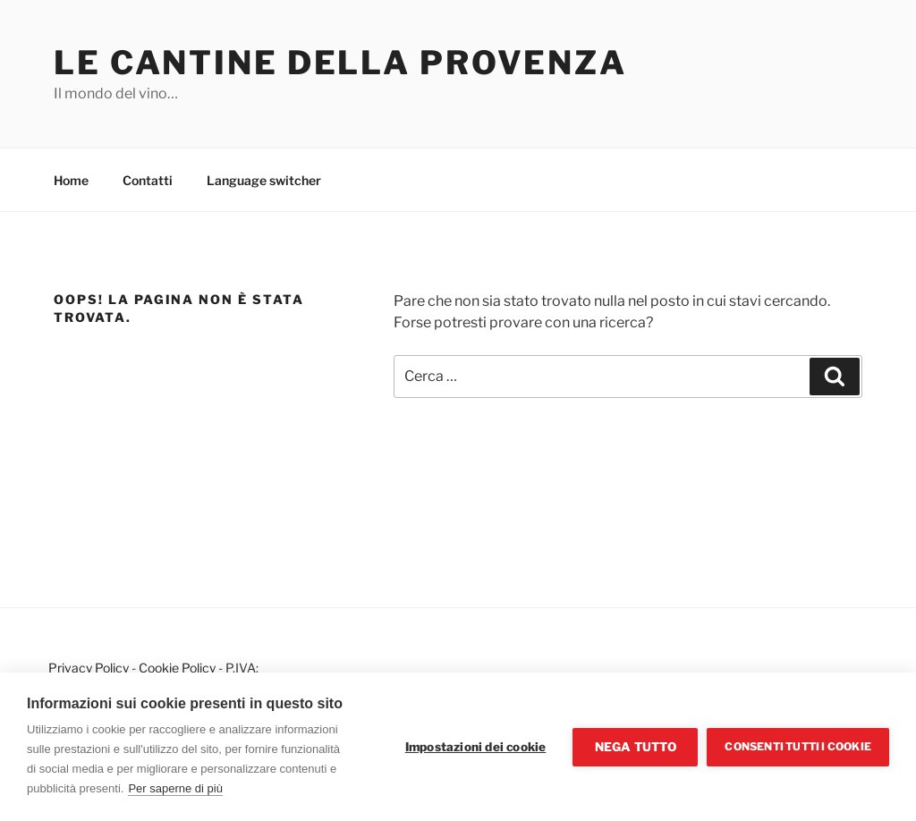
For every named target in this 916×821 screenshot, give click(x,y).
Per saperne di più (175, 788)
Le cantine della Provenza (340, 62)
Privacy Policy (88, 667)
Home (71, 180)
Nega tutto (635, 747)
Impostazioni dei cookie (476, 747)
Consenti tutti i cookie (798, 746)
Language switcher (264, 180)
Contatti (148, 180)
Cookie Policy (177, 667)
